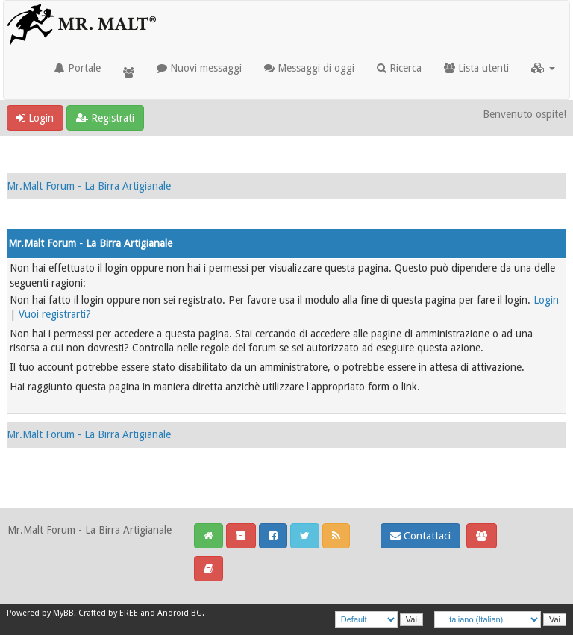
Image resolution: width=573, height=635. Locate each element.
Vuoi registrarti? (55, 314)
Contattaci (420, 536)
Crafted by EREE (108, 613)
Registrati (105, 118)
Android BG (179, 613)
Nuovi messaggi (199, 68)
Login (35, 118)
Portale (77, 68)
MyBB (63, 613)
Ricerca (399, 68)
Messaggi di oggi (309, 68)
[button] (543, 68)
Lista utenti (476, 68)
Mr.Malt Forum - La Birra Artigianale (89, 186)
